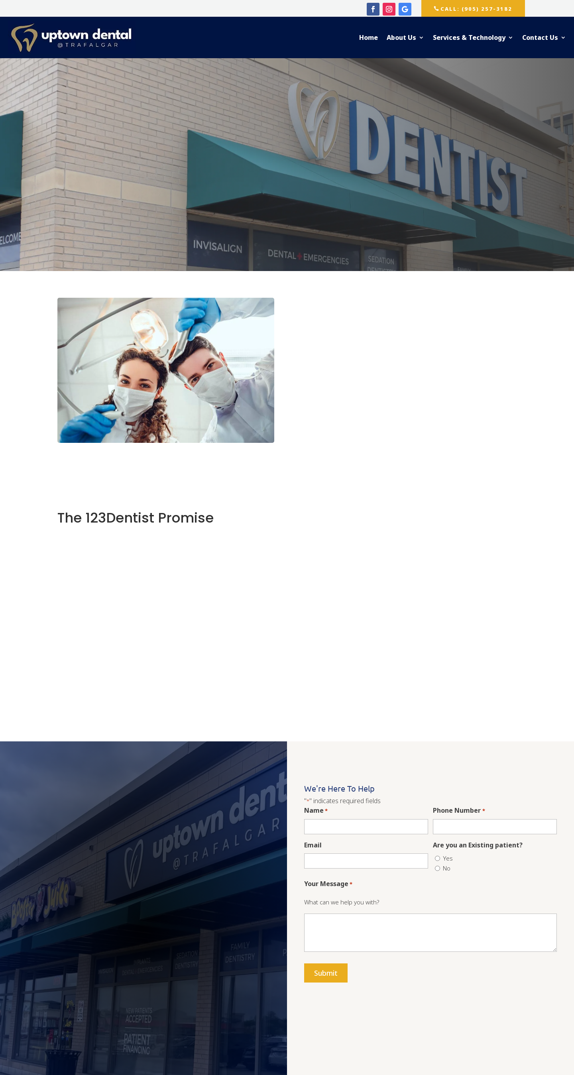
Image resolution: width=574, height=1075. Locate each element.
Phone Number (459, 811)
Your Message (328, 884)
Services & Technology (469, 37)
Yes (448, 858)
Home (368, 37)
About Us (401, 37)
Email (313, 845)
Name (316, 811)
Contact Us (540, 37)
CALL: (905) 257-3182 (478, 8)
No (446, 868)
